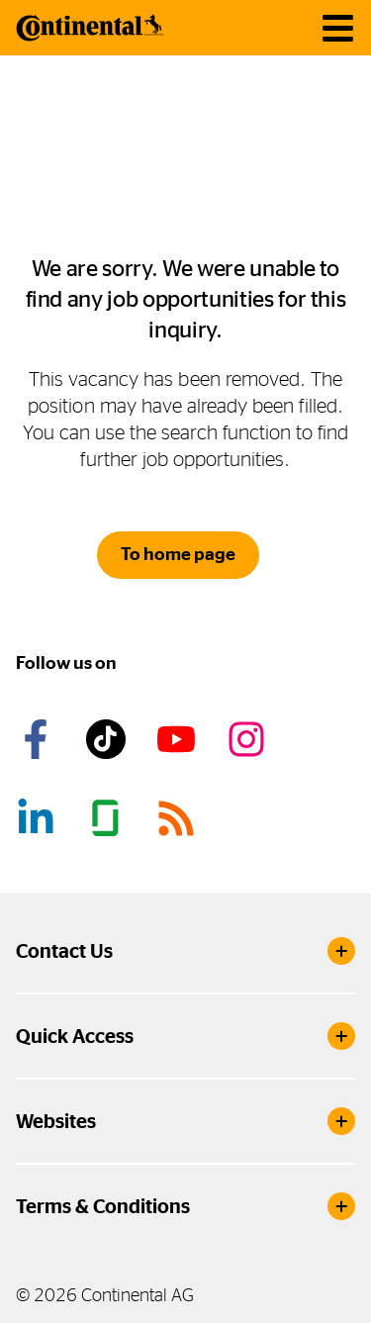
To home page (178, 554)
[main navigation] (338, 28)
